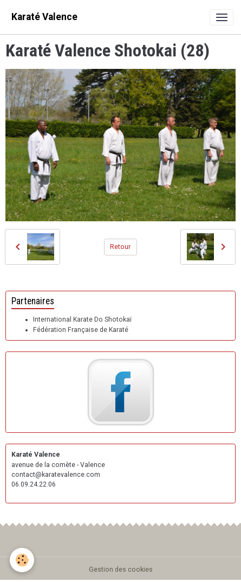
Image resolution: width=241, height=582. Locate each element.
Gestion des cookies (121, 569)
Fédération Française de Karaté (80, 330)
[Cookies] (22, 560)
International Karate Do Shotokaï (82, 319)
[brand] (44, 17)
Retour (120, 247)
